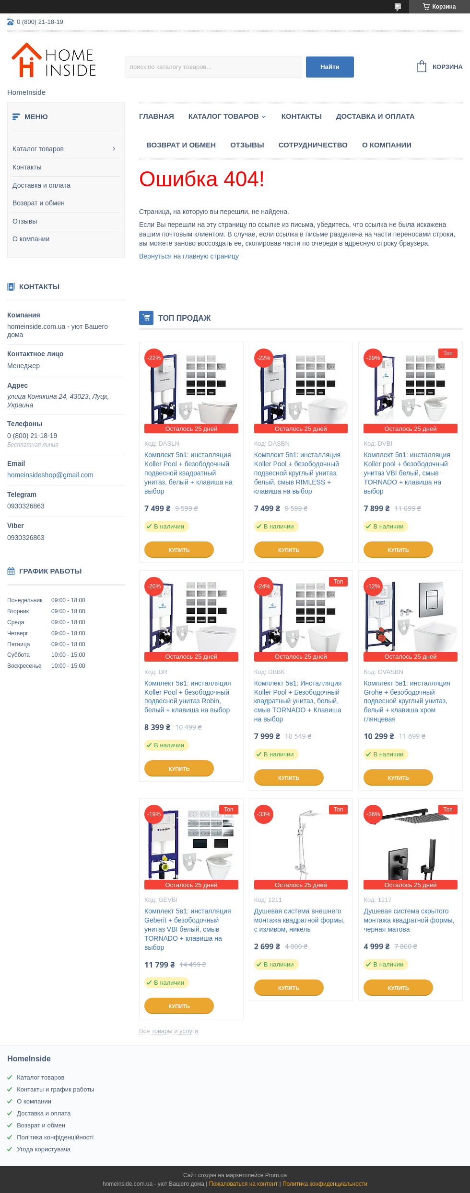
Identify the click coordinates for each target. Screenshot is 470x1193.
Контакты (26, 167)
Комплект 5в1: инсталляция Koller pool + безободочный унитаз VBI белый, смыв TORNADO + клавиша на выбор (407, 473)
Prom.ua (276, 1175)
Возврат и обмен (38, 203)
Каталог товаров (38, 149)
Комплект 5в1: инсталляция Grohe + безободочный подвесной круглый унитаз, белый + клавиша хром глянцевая (407, 701)
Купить (178, 550)
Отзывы (24, 221)
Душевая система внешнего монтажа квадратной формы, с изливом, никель (299, 920)
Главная (156, 116)
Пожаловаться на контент (243, 1184)
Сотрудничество (313, 144)
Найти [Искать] (330, 66)
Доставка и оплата (41, 185)
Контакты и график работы (55, 1089)
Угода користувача (43, 1149)
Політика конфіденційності (55, 1137)
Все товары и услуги (168, 1031)
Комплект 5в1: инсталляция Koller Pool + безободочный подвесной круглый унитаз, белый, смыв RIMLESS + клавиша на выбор (297, 473)
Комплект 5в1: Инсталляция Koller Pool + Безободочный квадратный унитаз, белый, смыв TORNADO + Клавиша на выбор (298, 701)
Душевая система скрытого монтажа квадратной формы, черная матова (409, 920)
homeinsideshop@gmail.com (50, 475)
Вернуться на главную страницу (189, 256)
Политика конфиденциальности (324, 1184)
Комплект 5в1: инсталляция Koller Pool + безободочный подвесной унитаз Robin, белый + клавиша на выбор (187, 696)
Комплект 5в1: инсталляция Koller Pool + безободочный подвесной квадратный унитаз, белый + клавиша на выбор (188, 473)
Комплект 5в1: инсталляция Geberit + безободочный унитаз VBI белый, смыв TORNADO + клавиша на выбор (187, 929)
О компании (30, 239)
